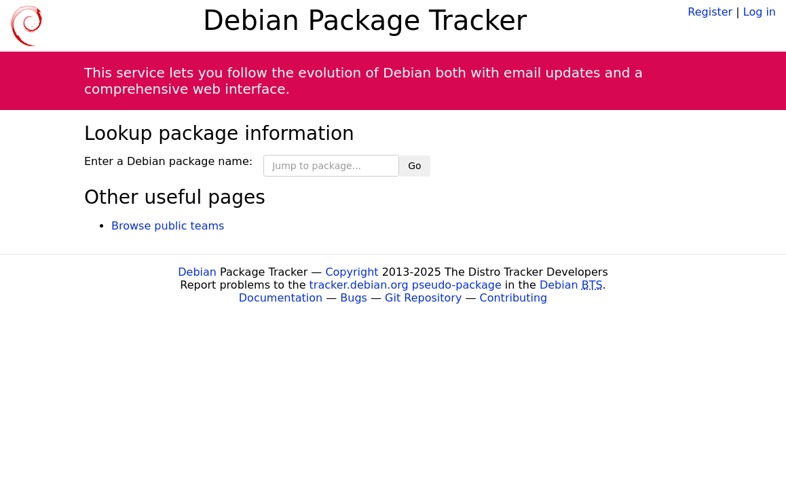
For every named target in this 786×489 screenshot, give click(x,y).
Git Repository (423, 297)
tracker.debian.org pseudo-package (406, 284)
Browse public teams (167, 225)
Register (710, 11)
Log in (759, 11)
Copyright (351, 272)
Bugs (353, 297)
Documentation (280, 297)
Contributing (514, 297)
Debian (197, 272)
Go (414, 165)
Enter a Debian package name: (168, 161)
